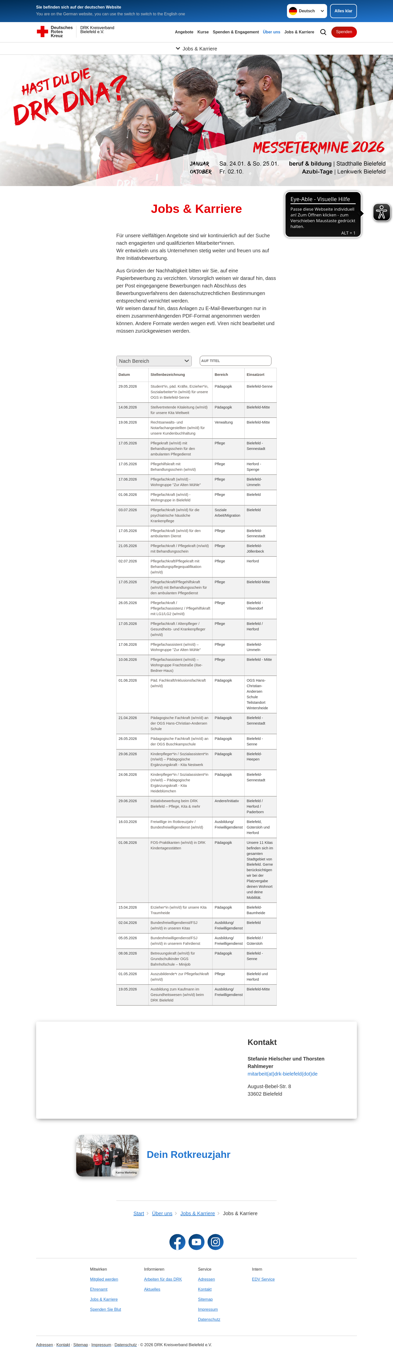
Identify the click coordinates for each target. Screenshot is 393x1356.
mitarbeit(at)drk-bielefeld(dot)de (283, 1074)
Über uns (271, 32)
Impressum (208, 1309)
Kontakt (205, 1289)
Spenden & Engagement (236, 32)
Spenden (344, 32)
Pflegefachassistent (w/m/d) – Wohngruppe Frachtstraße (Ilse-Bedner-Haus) (177, 665)
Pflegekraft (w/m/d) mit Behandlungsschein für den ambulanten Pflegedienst (173, 448)
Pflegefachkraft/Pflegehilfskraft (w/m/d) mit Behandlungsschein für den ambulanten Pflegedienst (179, 587)
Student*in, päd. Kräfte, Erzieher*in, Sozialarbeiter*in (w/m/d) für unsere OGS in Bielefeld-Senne (180, 391)
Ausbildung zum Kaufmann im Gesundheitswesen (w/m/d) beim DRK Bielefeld (177, 994)
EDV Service (263, 1279)
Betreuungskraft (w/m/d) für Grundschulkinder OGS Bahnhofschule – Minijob (173, 958)
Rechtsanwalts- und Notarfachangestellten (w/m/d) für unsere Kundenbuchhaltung (178, 427)
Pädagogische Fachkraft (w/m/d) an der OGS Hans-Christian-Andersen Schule (180, 723)
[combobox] (154, 361)
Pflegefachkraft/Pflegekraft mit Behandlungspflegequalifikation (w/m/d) (176, 566)
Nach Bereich (134, 361)
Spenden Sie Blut (105, 1309)
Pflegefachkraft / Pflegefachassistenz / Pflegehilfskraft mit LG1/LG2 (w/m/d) (180, 608)
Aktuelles (152, 1289)
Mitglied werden (104, 1279)
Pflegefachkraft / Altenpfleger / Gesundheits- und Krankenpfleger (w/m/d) (178, 629)
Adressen (206, 1279)
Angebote (184, 32)
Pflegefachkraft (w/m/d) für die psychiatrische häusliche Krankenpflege (175, 515)
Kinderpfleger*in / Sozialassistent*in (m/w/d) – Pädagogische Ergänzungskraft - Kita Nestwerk (180, 759)
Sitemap (205, 1299)
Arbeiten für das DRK (163, 1279)
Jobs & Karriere (299, 32)
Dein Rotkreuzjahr (188, 1154)
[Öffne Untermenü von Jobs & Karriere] (196, 48)
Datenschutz (209, 1319)
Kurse (203, 32)
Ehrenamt (98, 1289)
